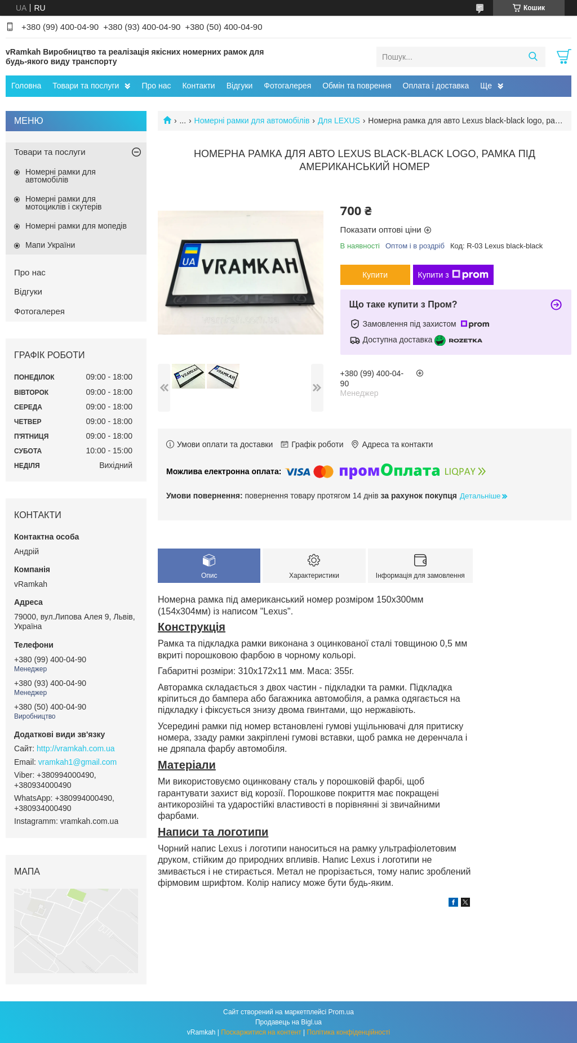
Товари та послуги (85, 85)
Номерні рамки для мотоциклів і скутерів (63, 202)
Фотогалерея (287, 85)
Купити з (453, 275)
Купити (375, 274)
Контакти (198, 85)
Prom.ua (341, 1012)
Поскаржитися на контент (261, 1032)
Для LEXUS (339, 120)
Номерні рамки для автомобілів (252, 120)
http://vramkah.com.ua (76, 748)
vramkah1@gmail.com (77, 761)
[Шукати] (532, 57)
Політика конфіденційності (348, 1032)
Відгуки (240, 85)
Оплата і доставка (436, 85)
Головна (26, 85)
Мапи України (50, 244)
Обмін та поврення (356, 85)
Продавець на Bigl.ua (288, 1022)
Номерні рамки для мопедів (76, 225)
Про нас (156, 85)
